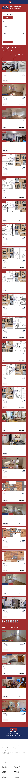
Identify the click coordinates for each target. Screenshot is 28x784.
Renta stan (3, 776)
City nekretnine (16, 763)
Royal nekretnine (4, 766)
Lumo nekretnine (16, 777)
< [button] (2, 621)
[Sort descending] (16, 59)
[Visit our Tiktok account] (19, 734)
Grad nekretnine (4, 763)
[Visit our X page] (15, 734)
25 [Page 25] (15, 621)
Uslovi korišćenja (18, 735)
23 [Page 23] (11, 621)
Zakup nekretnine (16, 776)
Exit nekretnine (16, 771)
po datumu (4, 58)
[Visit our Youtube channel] (13, 734)
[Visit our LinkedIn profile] (17, 734)
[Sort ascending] (14, 59)
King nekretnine (4, 773)
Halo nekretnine (16, 767)
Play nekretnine (4, 772)
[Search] (10, 2)
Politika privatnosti (10, 735)
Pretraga (8, 41)
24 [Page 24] (13, 621)
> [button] (17, 621)
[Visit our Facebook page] (9, 734)
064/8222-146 (17, 8)
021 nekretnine (4, 765)
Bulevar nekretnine (17, 766)
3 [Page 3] (8, 621)
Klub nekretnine (4, 768)
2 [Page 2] (6, 621)
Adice (5, 38)
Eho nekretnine (16, 768)
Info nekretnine (16, 765)
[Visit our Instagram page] (11, 734)
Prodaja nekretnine (4, 777)
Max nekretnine (16, 772)
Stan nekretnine (4, 771)
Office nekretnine (4, 767)
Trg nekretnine (16, 773)
